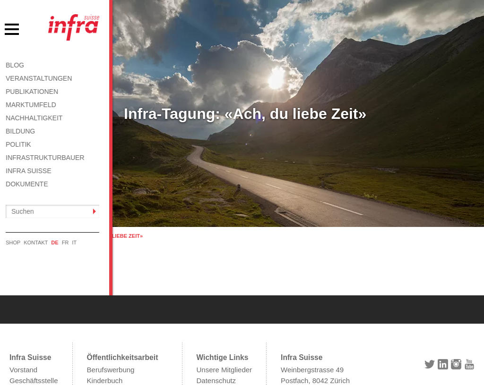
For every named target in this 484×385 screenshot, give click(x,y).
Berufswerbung (111, 319)
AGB (204, 340)
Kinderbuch (105, 330)
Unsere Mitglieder (224, 319)
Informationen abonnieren (127, 340)
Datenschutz (216, 330)
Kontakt (209, 351)
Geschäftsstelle (33, 330)
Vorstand (23, 319)
